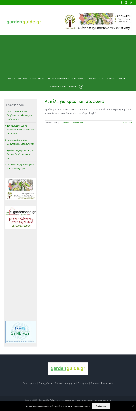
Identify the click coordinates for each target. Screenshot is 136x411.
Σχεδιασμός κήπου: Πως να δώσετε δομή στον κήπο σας (20, 154)
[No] (132, 406)
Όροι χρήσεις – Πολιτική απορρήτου (57, 383)
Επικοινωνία (107, 383)
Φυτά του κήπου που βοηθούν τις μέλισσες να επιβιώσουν (19, 115)
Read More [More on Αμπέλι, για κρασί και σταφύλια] (127, 123)
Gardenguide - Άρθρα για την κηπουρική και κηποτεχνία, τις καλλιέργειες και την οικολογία (75, 400)
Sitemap (95, 383)
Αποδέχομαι (101, 406)
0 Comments (78, 123)
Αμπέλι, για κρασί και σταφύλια (74, 101)
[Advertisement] (68, 54)
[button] (81, 87)
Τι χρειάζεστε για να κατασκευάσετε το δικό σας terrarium (20, 129)
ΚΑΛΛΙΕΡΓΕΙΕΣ (65, 123)
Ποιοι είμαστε (30, 383)
